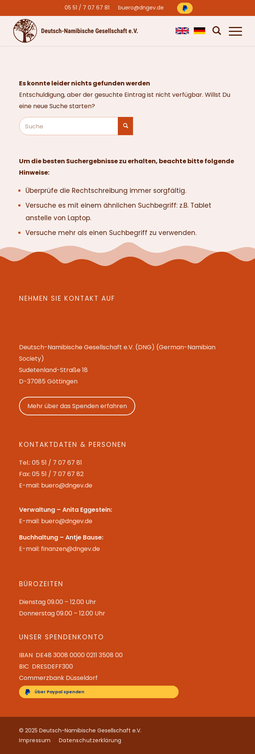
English (181, 31)
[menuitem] (87, 7)
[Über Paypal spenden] (185, 8)
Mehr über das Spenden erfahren (77, 406)
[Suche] (215, 31)
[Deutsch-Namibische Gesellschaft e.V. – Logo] (75, 30)
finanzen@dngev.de (70, 548)
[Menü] (231, 31)
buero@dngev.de (141, 7)
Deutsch (199, 31)
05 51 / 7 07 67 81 (87, 7)
